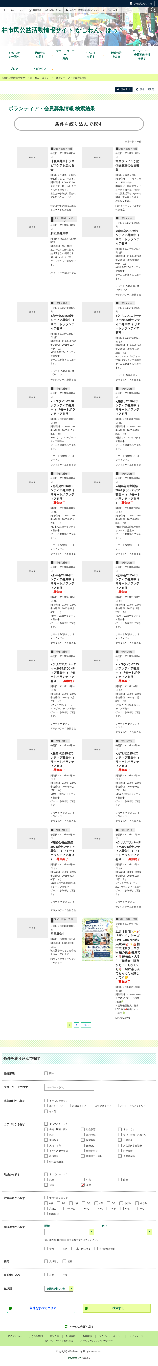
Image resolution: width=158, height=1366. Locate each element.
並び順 (8, 1288)
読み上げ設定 (147, 89)
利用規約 (70, 1336)
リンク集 (54, 1336)
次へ (86, 1025)
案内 (65, 54)
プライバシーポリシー (110, 1336)
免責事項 (87, 1336)
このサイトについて (15, 10)
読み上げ (125, 89)
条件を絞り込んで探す (79, 124)
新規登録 (37, 10)
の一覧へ (14, 54)
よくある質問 (36, 1336)
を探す (39, 54)
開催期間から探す (14, 1227)
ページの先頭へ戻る (81, 1326)
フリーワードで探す (16, 1087)
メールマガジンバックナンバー (96, 1340)
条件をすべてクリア (42, 1308)
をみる (116, 54)
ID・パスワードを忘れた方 (59, 1340)
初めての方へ (15, 1336)
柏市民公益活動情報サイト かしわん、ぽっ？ (25, 77)
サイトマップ (136, 1336)
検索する (118, 1308)
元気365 (85, 1358)
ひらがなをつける (143, 3)
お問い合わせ (55, 10)
